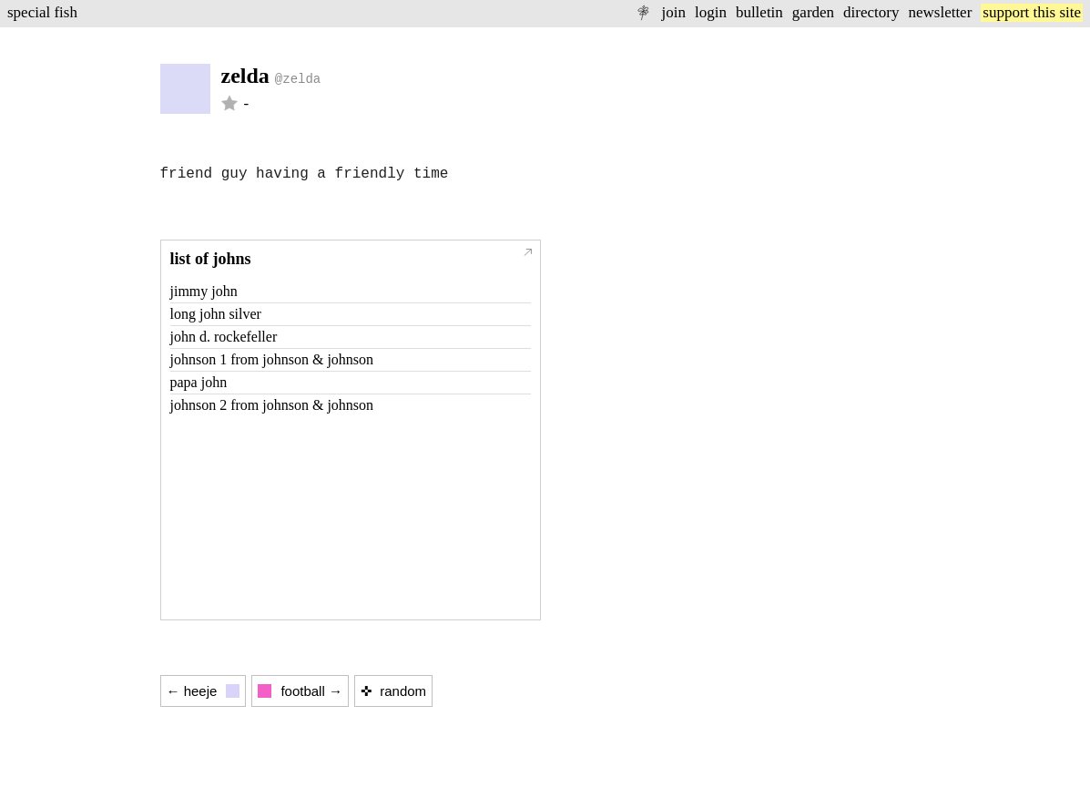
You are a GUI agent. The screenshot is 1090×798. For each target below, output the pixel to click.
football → (300, 691)
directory (871, 12)
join (673, 12)
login (711, 12)
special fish (42, 12)
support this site (1032, 12)
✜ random (393, 691)
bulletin (759, 12)
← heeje (203, 691)
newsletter (940, 12)
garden (813, 12)
